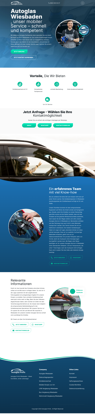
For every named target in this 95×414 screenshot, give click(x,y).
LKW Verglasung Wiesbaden (48, 389)
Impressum (73, 378)
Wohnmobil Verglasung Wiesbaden (50, 397)
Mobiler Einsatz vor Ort (47, 385)
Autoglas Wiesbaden (46, 374)
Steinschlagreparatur (46, 378)
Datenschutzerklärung (76, 389)
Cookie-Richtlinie (75, 385)
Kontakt (72, 374)
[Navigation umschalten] (82, 3)
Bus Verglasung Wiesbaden (48, 393)
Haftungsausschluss (76, 382)
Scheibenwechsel (45, 382)
